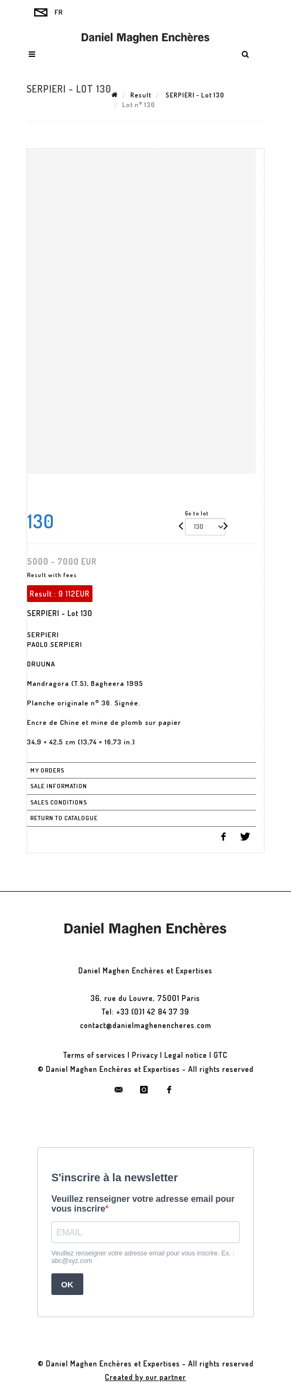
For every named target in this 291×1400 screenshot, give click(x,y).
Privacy (145, 1054)
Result (140, 95)
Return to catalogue (64, 818)
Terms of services (94, 1054)
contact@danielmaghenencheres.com (145, 1025)
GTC (221, 1054)
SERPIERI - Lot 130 (194, 95)
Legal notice (185, 1054)
